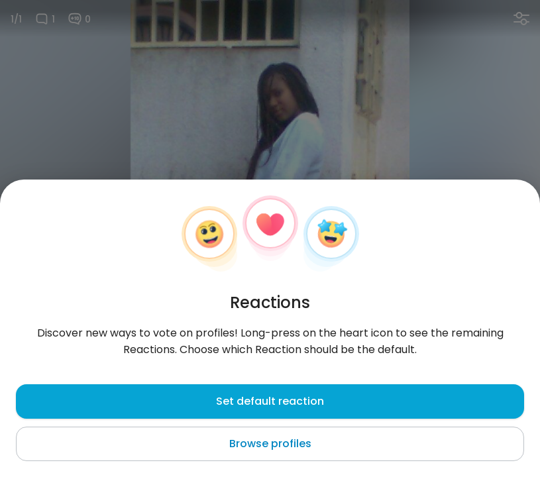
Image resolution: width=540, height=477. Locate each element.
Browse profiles (270, 443)
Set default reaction (270, 401)
